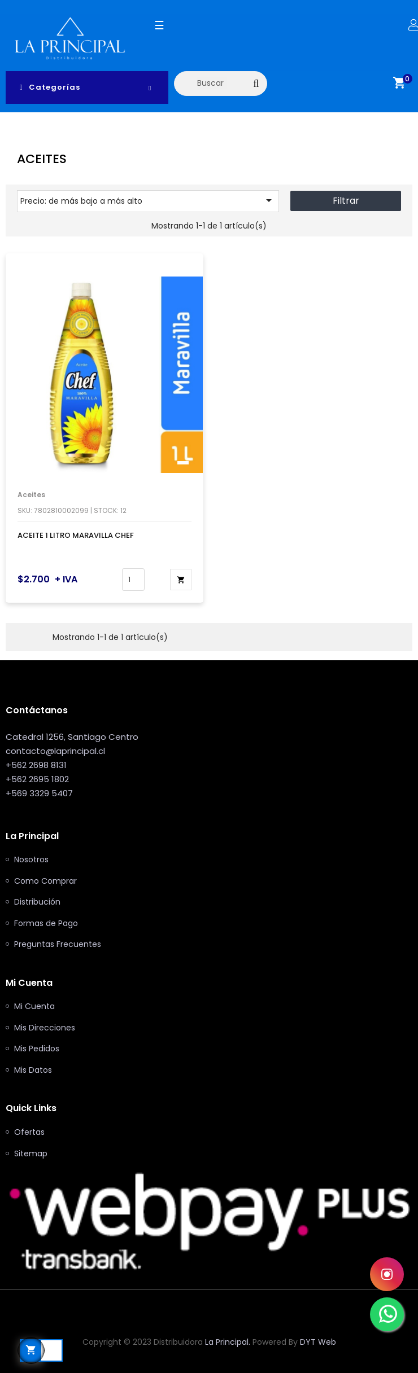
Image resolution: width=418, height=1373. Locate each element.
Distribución (37, 902)
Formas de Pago (46, 924)
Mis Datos (33, 1070)
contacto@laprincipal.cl (55, 751)
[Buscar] (220, 83)
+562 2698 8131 (36, 765)
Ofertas (29, 1133)
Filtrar (346, 200)
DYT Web (318, 1342)
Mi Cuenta (34, 1007)
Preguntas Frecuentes (57, 945)
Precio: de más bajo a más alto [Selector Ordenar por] (148, 200)
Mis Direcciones (44, 1028)
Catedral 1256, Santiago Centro (72, 737)
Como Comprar (45, 881)
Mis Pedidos (36, 1049)
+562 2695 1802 (37, 779)
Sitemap (30, 1154)
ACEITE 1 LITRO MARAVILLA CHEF (76, 535)
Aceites (31, 494)
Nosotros (31, 860)
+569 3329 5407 (39, 793)
